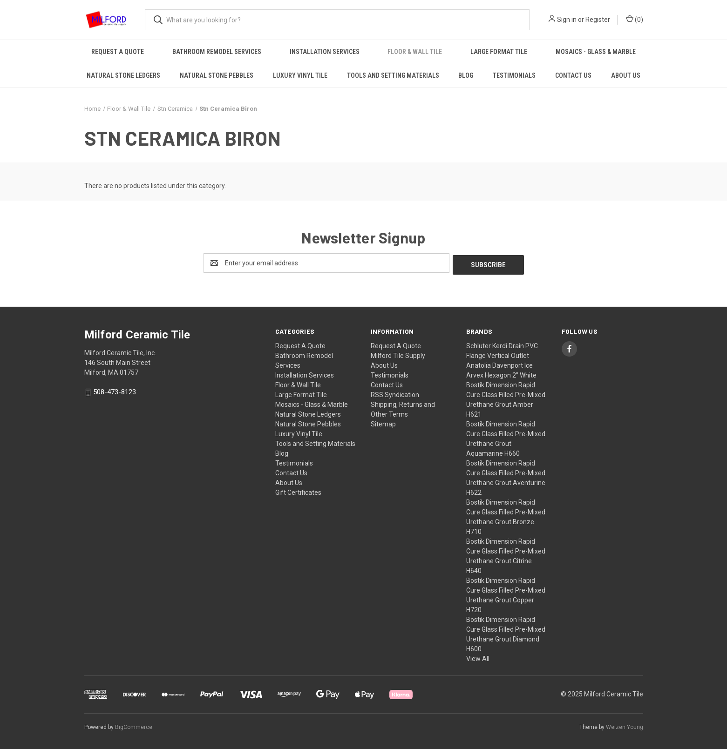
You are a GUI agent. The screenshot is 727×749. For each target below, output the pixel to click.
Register (597, 19)
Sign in (567, 19)
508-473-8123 (114, 390)
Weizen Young (624, 725)
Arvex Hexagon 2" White (501, 373)
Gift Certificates (298, 490)
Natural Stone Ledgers (123, 75)
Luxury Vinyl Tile (300, 75)
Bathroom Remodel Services (216, 51)
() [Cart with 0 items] (634, 19)
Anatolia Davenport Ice (499, 363)
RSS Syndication (395, 393)
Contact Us (573, 75)
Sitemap (383, 422)
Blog (465, 75)
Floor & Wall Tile (414, 51)
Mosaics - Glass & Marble (596, 51)
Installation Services (325, 51)
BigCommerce (133, 725)
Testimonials (514, 75)
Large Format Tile (498, 51)
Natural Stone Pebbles (216, 75)
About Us (625, 75)
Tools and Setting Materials (393, 75)
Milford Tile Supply (398, 354)
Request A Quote (117, 51)
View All (477, 657)
